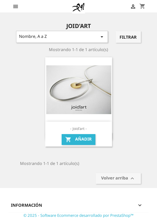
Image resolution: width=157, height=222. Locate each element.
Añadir (78, 139)
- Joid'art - (78, 128)
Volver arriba (118, 178)
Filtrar (128, 37)
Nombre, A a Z (62, 36)
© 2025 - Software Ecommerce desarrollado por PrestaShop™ (78, 215)
